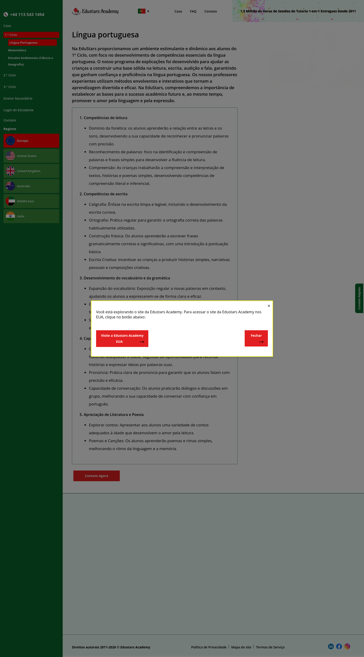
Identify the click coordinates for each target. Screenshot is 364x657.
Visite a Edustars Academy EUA (122, 338)
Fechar (257, 338)
